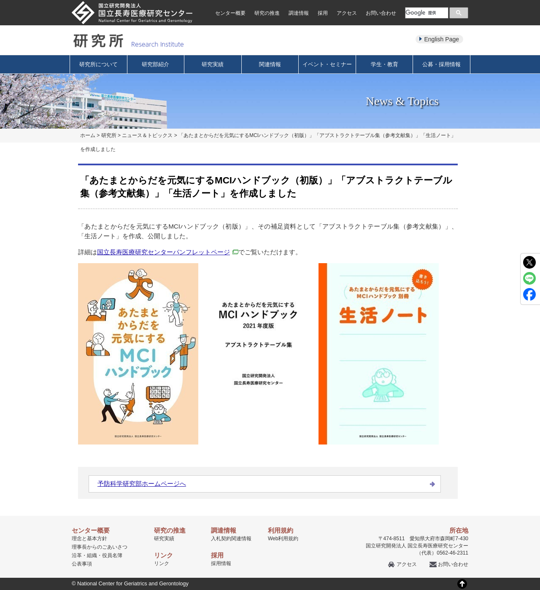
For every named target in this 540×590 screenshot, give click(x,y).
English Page (441, 39)
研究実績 (213, 64)
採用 (323, 13)
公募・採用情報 (441, 64)
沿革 (77, 555)
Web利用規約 (283, 539)
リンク (161, 563)
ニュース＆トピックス (147, 135)
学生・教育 (384, 64)
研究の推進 (267, 13)
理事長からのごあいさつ (99, 547)
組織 (92, 555)
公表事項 (82, 564)
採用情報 (221, 563)
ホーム (87, 135)
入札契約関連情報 (231, 539)
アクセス (347, 13)
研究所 (108, 135)
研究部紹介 (155, 64)
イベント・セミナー (327, 64)
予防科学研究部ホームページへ (141, 483)
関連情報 (270, 64)
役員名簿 (112, 555)
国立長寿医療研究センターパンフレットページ (167, 252)
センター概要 (230, 13)
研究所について (98, 64)
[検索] (425, 12)
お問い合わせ (381, 13)
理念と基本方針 (89, 539)
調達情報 (299, 13)
